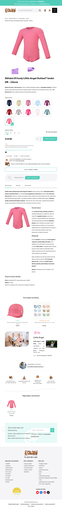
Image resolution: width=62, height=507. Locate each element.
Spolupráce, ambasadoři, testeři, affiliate (48, 476)
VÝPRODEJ (8, 464)
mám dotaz (9, 155)
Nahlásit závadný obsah (13, 502)
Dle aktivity (8, 472)
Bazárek (41, 466)
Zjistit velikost (33, 176)
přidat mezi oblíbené (24, 155)
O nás (40, 478)
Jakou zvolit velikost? (51, 131)
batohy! (48, 4)
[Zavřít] (60, 3)
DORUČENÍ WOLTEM (24, 4)
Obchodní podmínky (24, 502)
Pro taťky (8, 476)
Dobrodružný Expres (43, 468)
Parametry (18, 184)
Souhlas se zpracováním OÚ (37, 502)
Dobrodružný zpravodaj (44, 474)
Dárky (40, 470)
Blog (40, 472)
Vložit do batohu (50, 138)
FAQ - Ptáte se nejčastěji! (44, 482)
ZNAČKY (7, 480)
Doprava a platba (28, 462)
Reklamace (26, 470)
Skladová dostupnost (29, 464)
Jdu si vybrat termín (31, 169)
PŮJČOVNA (41, 464)
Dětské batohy (9, 468)
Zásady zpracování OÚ (50, 502)
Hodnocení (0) (28, 184)
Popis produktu (8, 184)
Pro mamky (8, 474)
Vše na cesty (8, 470)
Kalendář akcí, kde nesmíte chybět (46, 480)
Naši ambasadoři (9, 478)
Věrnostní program (28, 466)
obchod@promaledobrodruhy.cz (35, 365)
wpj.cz (33, 504)
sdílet (16, 155)
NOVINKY (8, 462)
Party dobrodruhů (20, 160)
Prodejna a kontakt (43, 462)
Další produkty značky (44, 354)
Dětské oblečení (9, 466)
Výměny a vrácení (28, 468)
